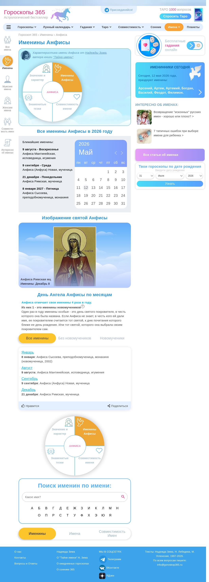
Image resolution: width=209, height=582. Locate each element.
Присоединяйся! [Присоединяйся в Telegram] (119, 9)
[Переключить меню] (8, 27)
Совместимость (131, 27)
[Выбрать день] (145, 176)
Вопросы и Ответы (25, 563)
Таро (106, 27)
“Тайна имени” (63, 57)
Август (27, 368)
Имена (174, 27)
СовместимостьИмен (112, 534)
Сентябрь (30, 379)
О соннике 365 (66, 569)
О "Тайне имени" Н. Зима (72, 557)
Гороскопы (27, 27)
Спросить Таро (175, 16)
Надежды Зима (96, 52)
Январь (28, 352)
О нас (18, 551)
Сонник (156, 27)
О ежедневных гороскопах (73, 563)
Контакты (20, 557)
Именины (37, 534)
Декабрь (29, 390)
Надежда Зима (66, 551)
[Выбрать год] (194, 176)
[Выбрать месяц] (170, 176)
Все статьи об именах (161, 154)
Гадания (87, 27)
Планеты (193, 27)
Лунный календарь (58, 27)
